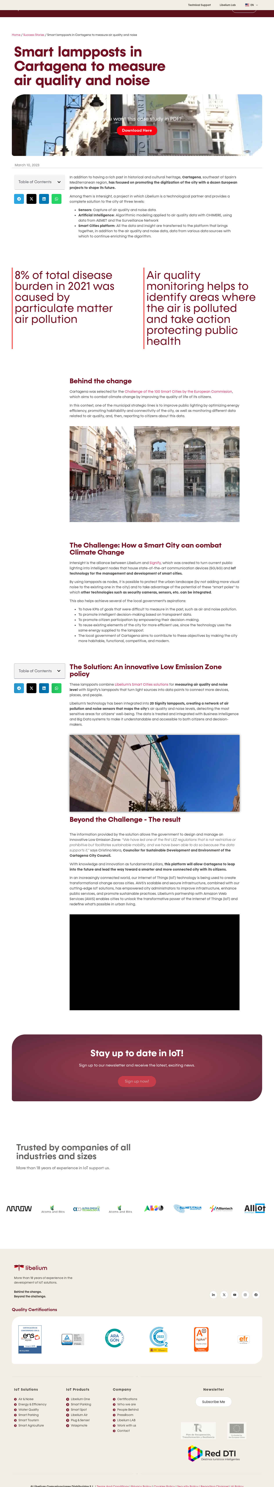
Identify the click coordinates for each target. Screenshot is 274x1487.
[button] (59, 182)
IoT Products (77, 1389)
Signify (155, 563)
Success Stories (33, 35)
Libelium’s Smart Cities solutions (141, 684)
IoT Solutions (26, 1389)
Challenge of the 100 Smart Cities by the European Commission (178, 391)
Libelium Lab (228, 5)
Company (122, 1389)
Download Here (137, 130)
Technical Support (199, 5)
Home (16, 35)
